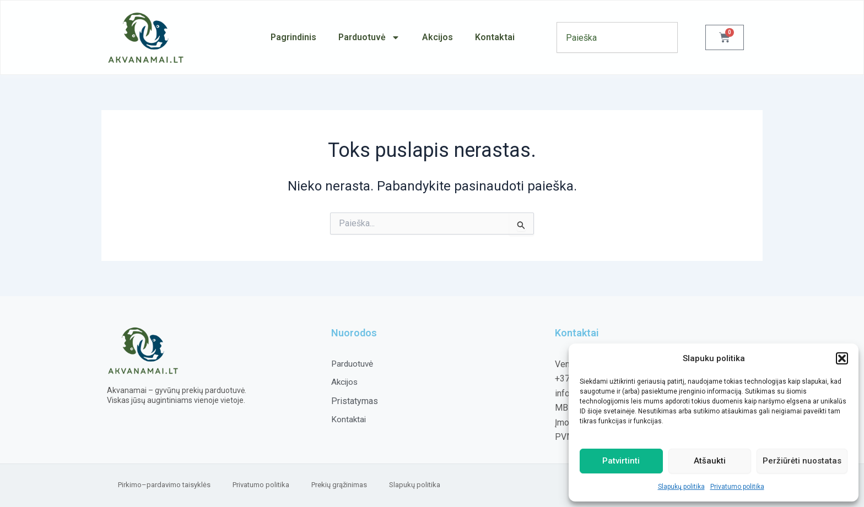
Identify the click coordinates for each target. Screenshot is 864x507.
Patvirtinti (621, 461)
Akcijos (437, 37)
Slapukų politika (681, 486)
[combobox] (617, 37)
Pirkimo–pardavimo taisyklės (164, 485)
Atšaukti (710, 461)
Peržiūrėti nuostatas (802, 461)
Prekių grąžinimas (339, 485)
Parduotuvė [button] (369, 37)
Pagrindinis (293, 37)
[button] (841, 358)
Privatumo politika (737, 486)
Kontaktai (495, 37)
